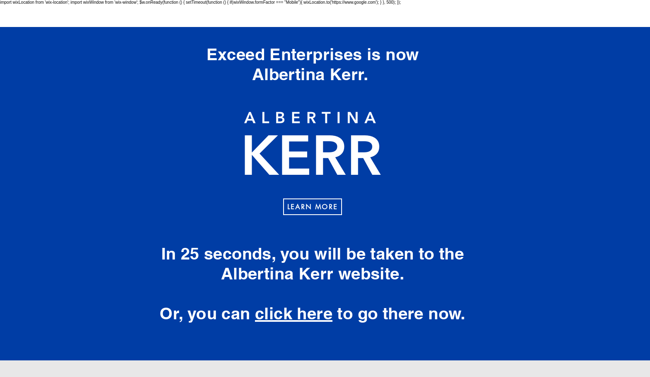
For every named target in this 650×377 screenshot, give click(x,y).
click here (293, 313)
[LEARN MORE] (312, 206)
